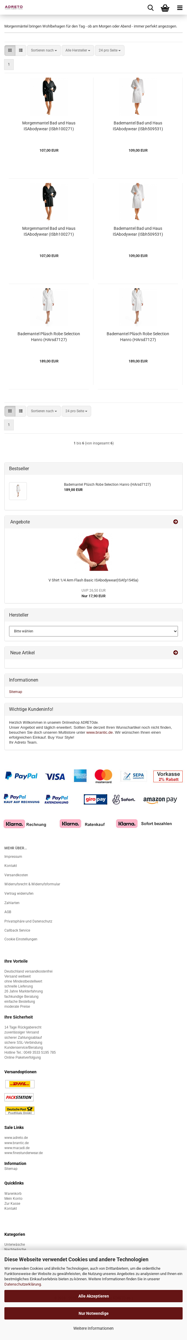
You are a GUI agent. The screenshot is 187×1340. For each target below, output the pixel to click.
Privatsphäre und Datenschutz (28, 921)
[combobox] (44, 50)
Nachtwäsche (15, 1249)
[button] (9, 50)
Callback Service (17, 930)
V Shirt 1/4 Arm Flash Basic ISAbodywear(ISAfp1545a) (93, 580)
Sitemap (15, 692)
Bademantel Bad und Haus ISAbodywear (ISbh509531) (138, 126)
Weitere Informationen (93, 1328)
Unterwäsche (14, 1245)
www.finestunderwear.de (23, 1153)
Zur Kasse (12, 1204)
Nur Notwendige (94, 1313)
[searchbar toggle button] (150, 7)
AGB (7, 912)
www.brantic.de (99, 732)
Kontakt (10, 866)
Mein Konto (13, 1199)
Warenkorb (13, 1194)
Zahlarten (12, 903)
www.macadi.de (17, 1148)
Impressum (13, 857)
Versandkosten (16, 875)
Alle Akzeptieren (93, 1296)
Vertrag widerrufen (19, 893)
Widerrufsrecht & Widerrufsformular (32, 884)
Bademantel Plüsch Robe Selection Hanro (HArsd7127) (49, 336)
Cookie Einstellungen (20, 939)
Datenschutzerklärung (22, 1284)
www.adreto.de (16, 1138)
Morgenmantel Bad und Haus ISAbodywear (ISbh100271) (48, 126)
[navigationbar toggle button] (179, 7)
